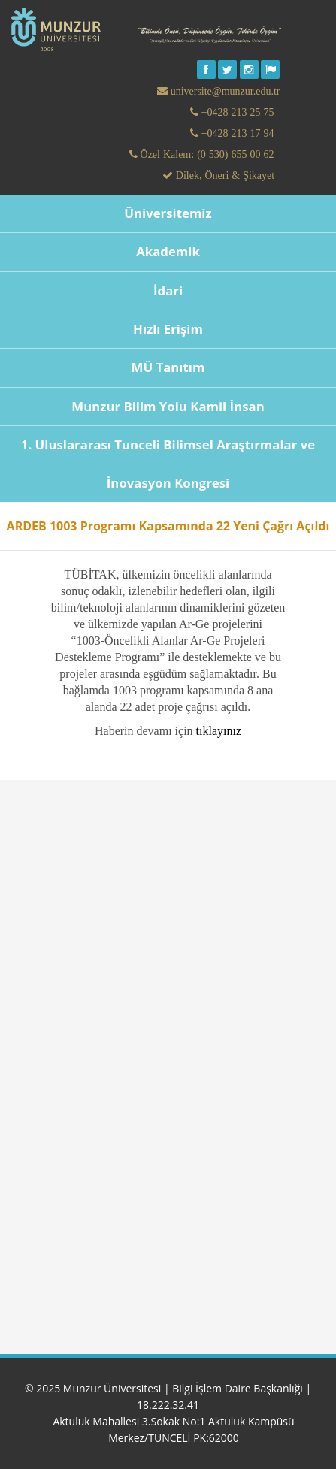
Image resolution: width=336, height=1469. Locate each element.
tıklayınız (218, 730)
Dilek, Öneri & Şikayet (223, 175)
